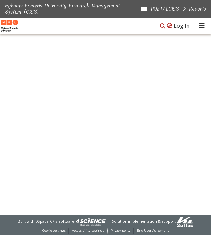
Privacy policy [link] (120, 230)
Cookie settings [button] (54, 230)
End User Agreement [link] (153, 230)
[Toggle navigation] (202, 25)
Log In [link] (182, 25)
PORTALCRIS (165, 9)
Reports (197, 9)
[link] (91, 221)
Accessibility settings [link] (88, 230)
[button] (162, 26)
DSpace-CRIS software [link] (54, 221)
